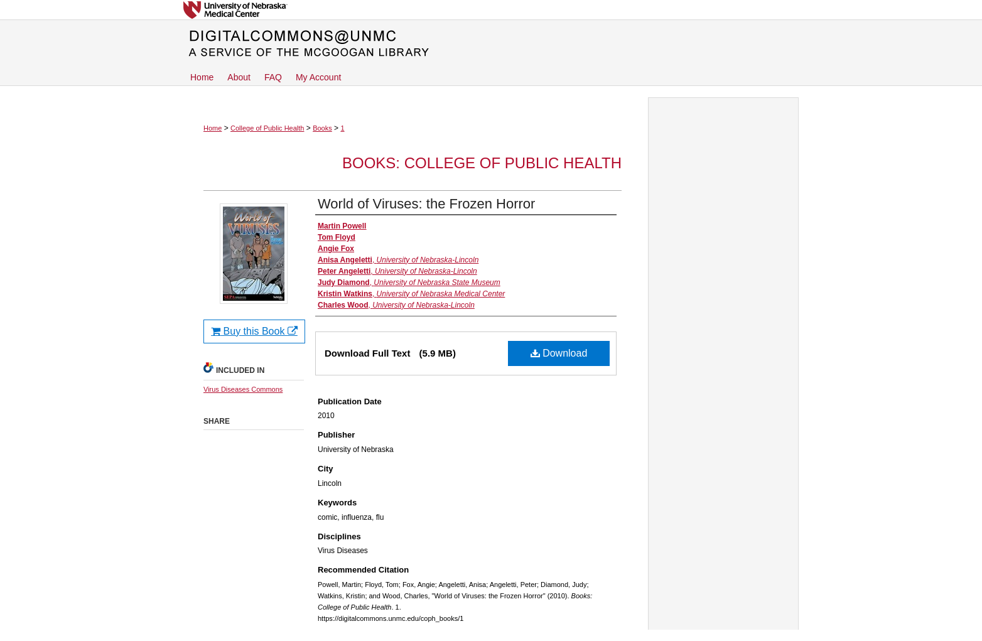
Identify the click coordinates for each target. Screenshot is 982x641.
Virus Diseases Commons (243, 389)
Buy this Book (254, 331)
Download (559, 353)
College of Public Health (267, 128)
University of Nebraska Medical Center (491, 9)
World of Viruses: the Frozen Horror (426, 204)
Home (212, 128)
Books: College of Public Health (482, 162)
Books (322, 128)
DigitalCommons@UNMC (491, 43)
